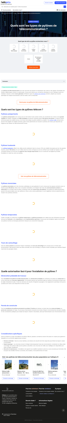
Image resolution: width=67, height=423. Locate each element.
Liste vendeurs (29, 395)
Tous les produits (7, 10)
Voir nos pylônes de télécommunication (33, 176)
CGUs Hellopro (42, 405)
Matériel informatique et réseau (10, 13)
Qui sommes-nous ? (17, 10)
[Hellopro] (2, 13)
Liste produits (29, 393)
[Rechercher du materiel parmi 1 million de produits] (65, 7)
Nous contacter (29, 403)
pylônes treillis (53, 120)
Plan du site (28, 407)
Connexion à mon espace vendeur (46, 391)
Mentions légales (43, 403)
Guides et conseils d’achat (32, 405)
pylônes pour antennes (40, 93)
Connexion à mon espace (31, 391)
